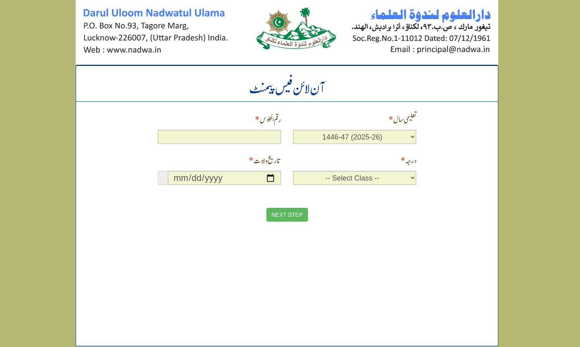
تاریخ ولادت (265, 160)
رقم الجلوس (268, 119)
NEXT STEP (287, 214)
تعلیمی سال (402, 119)
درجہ (408, 160)
